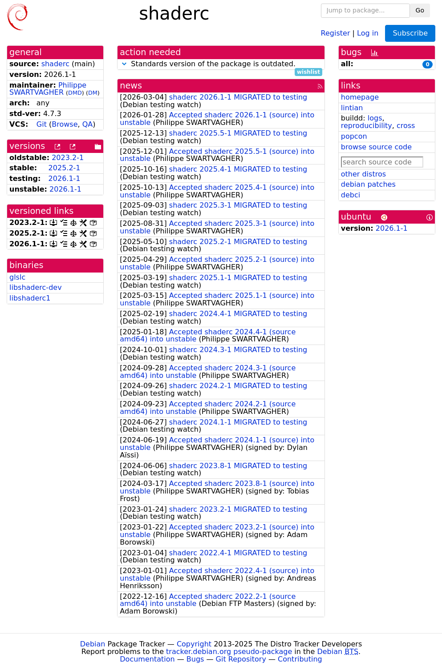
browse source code (376, 147)
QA (87, 124)
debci (350, 195)
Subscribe (410, 33)
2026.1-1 (65, 178)
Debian (92, 644)
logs (375, 118)
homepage (360, 97)
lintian (352, 108)
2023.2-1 (68, 157)
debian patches (368, 184)
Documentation (147, 659)
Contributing (300, 659)
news (131, 85)
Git (41, 124)
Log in (367, 32)
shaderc (55, 64)
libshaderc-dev (35, 287)
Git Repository (241, 659)
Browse (64, 124)
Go (420, 10)
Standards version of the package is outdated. (221, 64)
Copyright (194, 644)
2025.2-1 (65, 168)
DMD (75, 92)
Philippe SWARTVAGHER (47, 89)
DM (92, 92)
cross (406, 125)
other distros (363, 174)
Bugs (195, 659)
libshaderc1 (30, 298)
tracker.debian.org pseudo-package (229, 651)
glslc (17, 277)
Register (335, 32)
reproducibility (366, 125)
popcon (354, 136)
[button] (124, 64)
